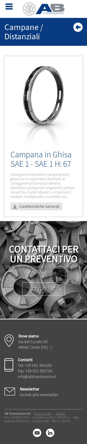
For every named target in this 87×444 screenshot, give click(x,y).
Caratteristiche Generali (39, 206)
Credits (60, 413)
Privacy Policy (43, 413)
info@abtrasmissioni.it (37, 376)
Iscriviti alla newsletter (39, 394)
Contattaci (43, 288)
